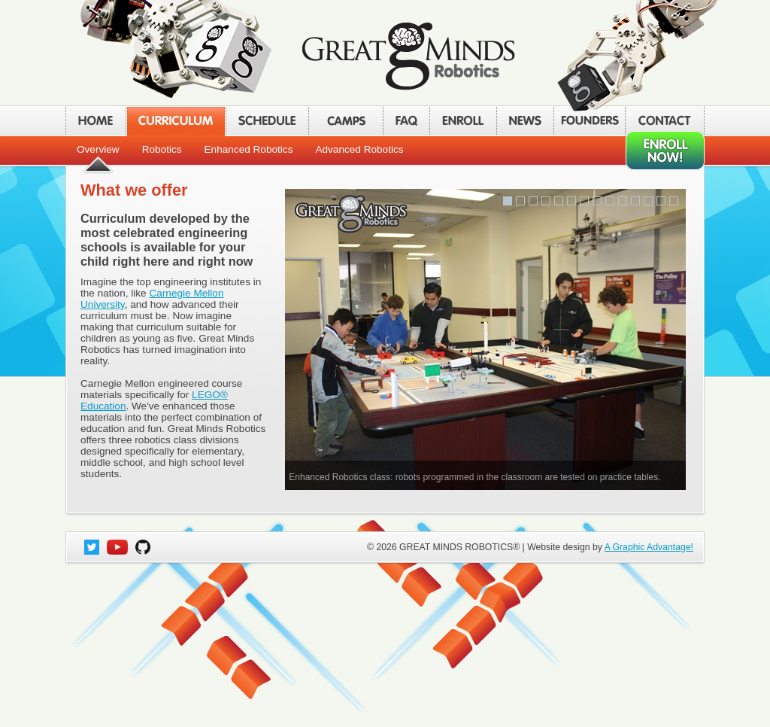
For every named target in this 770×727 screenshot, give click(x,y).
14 (673, 200)
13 (660, 200)
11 (635, 200)
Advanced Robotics (359, 149)
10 (622, 200)
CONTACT (665, 120)
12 (648, 200)
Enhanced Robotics (249, 149)
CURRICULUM (176, 120)
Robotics (162, 149)
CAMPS (345, 120)
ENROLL (462, 120)
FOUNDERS (589, 120)
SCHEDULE (267, 120)
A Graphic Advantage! (649, 547)
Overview (98, 149)
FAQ (406, 120)
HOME (95, 120)
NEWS (524, 120)
